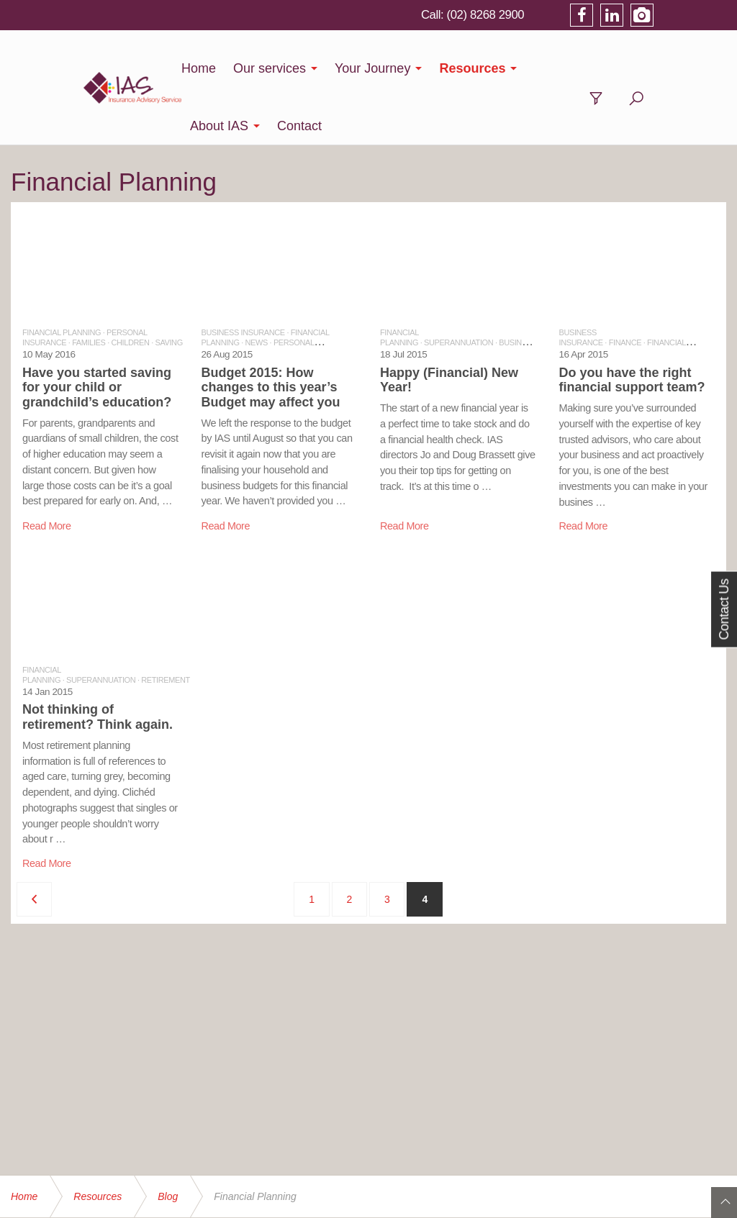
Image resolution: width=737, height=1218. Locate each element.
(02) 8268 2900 (555, 14)
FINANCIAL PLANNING (61, 275)
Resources (452, 68)
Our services (248, 68)
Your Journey (351, 68)
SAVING (168, 285)
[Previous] (34, 841)
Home (177, 68)
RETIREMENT (165, 622)
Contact (623, 68)
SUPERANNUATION (458, 285)
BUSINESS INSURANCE (243, 275)
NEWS (256, 285)
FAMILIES (88, 285)
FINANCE (625, 285)
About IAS (543, 68)
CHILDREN (130, 285)
